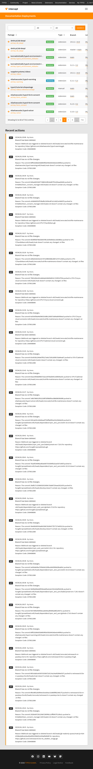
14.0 (78, 42)
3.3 (77, 111)
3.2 (77, 65)
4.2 (77, 104)
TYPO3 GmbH (30, 763)
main (79, 49)
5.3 (77, 80)
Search (80, 28)
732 (82, 120)
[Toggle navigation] (86, 9)
